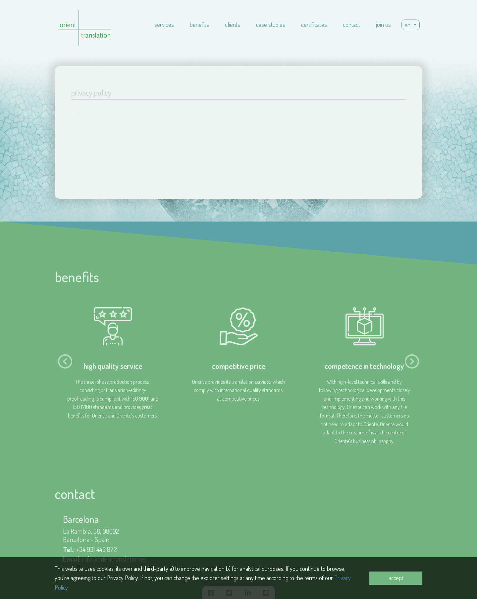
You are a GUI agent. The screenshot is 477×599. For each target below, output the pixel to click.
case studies (270, 24)
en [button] (408, 25)
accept (396, 577)
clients (232, 24)
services (164, 24)
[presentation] (65, 361)
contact (351, 24)
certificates (314, 24)
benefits (199, 24)
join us (383, 24)
